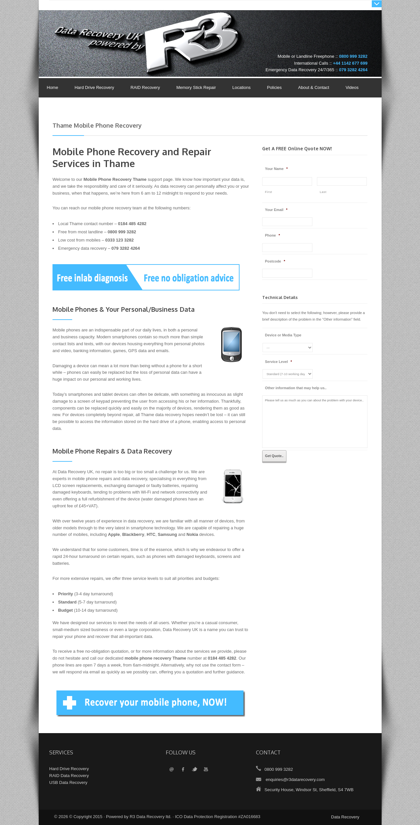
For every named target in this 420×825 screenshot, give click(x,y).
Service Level (278, 362)
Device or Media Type (283, 335)
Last (323, 192)
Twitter (194, 770)
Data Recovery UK (103, 30)
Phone (272, 235)
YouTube (206, 770)
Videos (352, 87)
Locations (241, 87)
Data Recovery (345, 816)
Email (171, 770)
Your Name (276, 169)
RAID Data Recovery (69, 775)
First (268, 192)
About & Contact (312, 88)
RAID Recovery (145, 87)
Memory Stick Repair (196, 87)
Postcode (275, 261)
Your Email (276, 210)
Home (52, 87)
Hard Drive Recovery (94, 87)
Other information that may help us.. (296, 388)
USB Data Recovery (68, 782)
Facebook (183, 770)
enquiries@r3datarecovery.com (295, 779)
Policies (273, 88)
